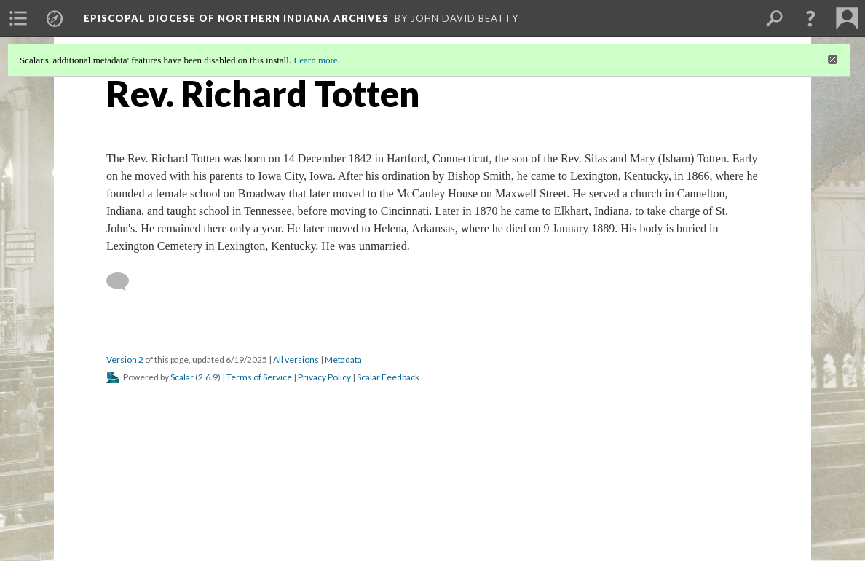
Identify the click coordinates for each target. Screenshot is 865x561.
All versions (296, 359)
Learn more (315, 60)
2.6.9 (208, 377)
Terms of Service (259, 377)
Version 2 (124, 359)
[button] (810, 18)
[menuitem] (18, 18)
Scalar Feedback (388, 377)
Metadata (343, 359)
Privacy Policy (324, 377)
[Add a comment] (124, 281)
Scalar (182, 377)
